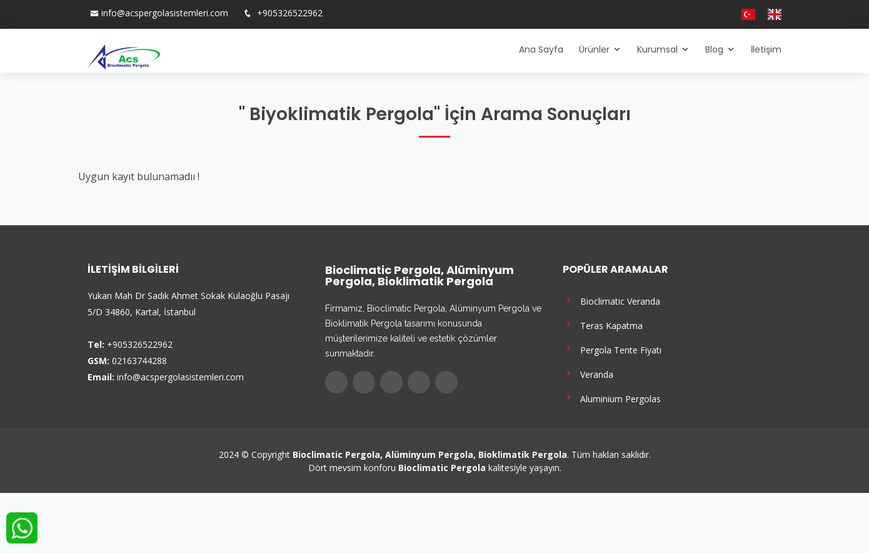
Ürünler (594, 49)
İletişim (766, 49)
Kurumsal (657, 49)
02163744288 (139, 361)
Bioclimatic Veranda (611, 300)
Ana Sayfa (541, 49)
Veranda (588, 373)
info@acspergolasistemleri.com (164, 13)
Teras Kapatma (603, 324)
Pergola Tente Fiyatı (612, 349)
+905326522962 (288, 13)
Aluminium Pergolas (612, 397)
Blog (714, 49)
